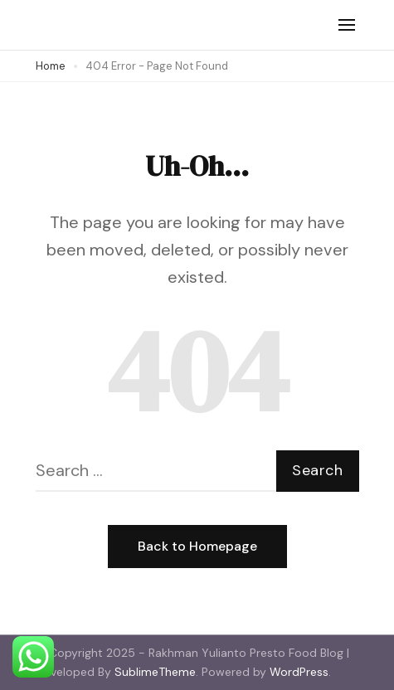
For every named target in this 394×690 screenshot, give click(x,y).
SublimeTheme (155, 671)
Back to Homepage (197, 546)
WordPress (299, 671)
